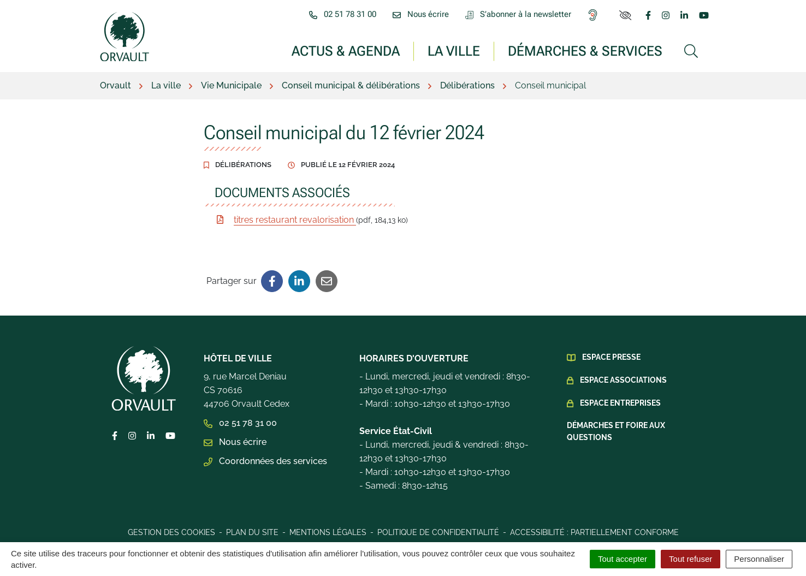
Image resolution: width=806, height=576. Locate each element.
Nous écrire (235, 442)
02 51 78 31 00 (240, 423)
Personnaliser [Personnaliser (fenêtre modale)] (759, 558)
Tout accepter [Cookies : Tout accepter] (622, 558)
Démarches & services (585, 50)
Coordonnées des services (265, 461)
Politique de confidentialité (438, 532)
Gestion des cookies (171, 532)
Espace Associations (623, 380)
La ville (454, 50)
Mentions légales (327, 532)
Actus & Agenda (346, 50)
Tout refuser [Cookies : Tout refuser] (690, 558)
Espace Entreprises (620, 403)
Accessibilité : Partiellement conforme (594, 532)
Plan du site (252, 532)
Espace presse (611, 357)
